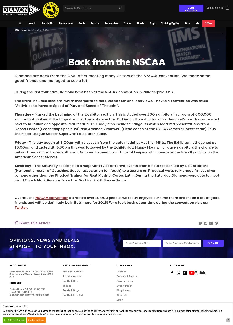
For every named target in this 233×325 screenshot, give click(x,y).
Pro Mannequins (72, 276)
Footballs (47, 23)
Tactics (95, 23)
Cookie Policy (124, 285)
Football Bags (71, 290)
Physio (140, 23)
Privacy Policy (124, 281)
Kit (197, 23)
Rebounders (111, 23)
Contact (121, 271)
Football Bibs (70, 281)
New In (32, 23)
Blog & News (123, 290)
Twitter (21, 207)
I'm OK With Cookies (14, 320)
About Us (121, 295)
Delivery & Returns (127, 276)
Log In (119, 299)
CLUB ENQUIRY (191, 9)
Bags (153, 23)
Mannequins (66, 23)
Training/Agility (170, 23)
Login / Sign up (215, 7)
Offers (208, 23)
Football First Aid (73, 295)
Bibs (187, 23)
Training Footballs (73, 271)
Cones (127, 23)
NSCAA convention (51, 197)
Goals (81, 23)
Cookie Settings (36, 319)
